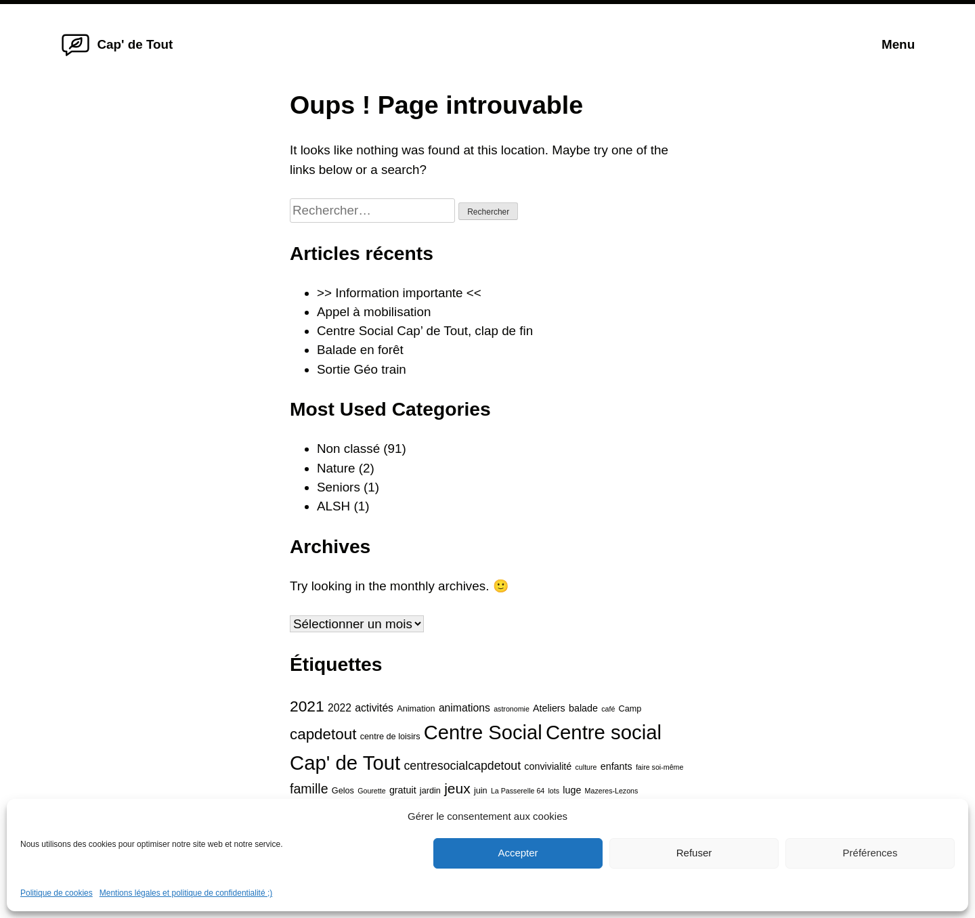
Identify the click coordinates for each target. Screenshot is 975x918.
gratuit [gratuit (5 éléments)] (402, 790)
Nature (336, 468)
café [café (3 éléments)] (608, 709)
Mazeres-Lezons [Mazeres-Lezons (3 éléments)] (611, 791)
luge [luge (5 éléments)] (572, 790)
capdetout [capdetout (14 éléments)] (323, 734)
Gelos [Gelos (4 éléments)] (343, 790)
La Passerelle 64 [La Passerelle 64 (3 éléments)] (517, 791)
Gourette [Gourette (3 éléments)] (371, 791)
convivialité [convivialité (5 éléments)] (547, 766)
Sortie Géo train (361, 369)
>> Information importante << (399, 293)
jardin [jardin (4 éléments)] (430, 790)
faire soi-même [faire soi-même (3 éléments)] (659, 767)
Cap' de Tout (135, 44)
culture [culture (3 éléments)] (586, 767)
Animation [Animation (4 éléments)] (416, 709)
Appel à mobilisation (374, 312)
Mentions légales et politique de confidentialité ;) (186, 893)
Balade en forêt (360, 350)
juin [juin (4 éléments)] (481, 790)
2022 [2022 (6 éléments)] (339, 708)
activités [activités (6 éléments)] (374, 708)
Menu (898, 44)
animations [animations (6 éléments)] (464, 708)
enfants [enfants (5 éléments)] (616, 766)
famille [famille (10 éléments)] (309, 788)
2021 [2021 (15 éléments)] (307, 706)
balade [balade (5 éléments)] (583, 708)
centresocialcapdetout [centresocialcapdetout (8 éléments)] (462, 765)
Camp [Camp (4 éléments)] (630, 709)
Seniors (338, 487)
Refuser (694, 852)
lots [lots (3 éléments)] (554, 791)
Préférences (870, 852)
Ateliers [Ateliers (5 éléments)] (549, 708)
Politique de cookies (56, 893)
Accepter (518, 852)
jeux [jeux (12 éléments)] (457, 788)
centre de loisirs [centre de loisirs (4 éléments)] (390, 736)
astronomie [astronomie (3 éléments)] (511, 709)
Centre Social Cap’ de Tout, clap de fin (425, 331)
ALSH (333, 506)
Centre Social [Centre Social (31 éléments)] (483, 732)
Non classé (348, 448)
